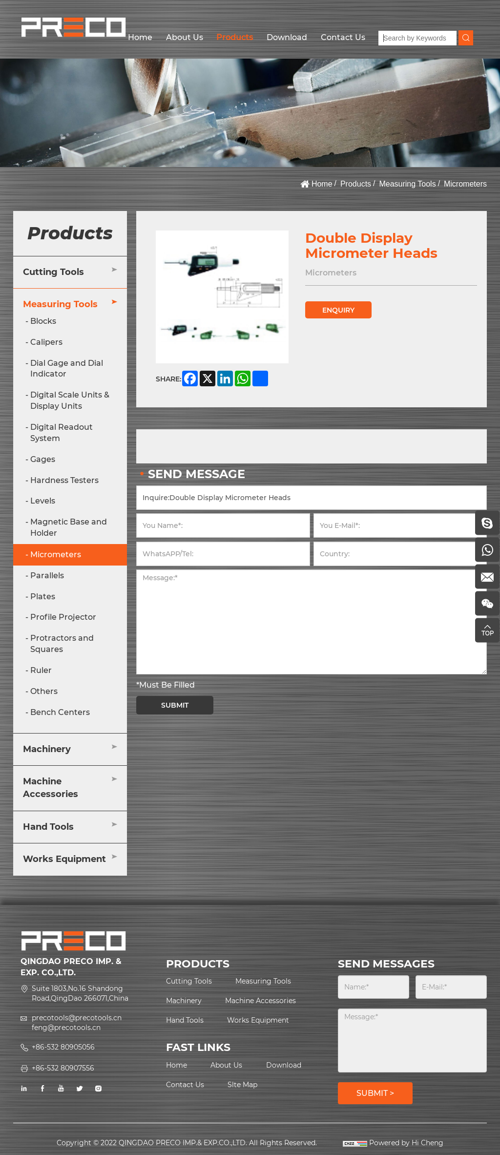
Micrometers (465, 184)
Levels (42, 500)
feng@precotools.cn (66, 1027)
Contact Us (343, 37)
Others (44, 691)
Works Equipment (64, 859)
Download (287, 37)
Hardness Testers (64, 480)
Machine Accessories (50, 787)
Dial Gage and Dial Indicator (66, 368)
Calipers (46, 342)
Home (140, 37)
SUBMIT (174, 705)
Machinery (47, 749)
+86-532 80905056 (63, 1047)
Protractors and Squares (62, 643)
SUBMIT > (375, 1093)
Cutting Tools (53, 272)
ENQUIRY (338, 310)
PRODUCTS (197, 963)
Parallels (47, 575)
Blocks (43, 321)
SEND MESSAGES (386, 963)
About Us (184, 37)
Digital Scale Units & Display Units (69, 400)
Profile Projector (63, 617)
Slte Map (242, 1084)
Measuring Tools (407, 184)
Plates (42, 596)
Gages (42, 459)
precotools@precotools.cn (77, 1017)
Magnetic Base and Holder (68, 527)
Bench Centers (60, 712)
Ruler (41, 670)
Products (234, 37)
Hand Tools (48, 826)
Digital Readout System (61, 432)
